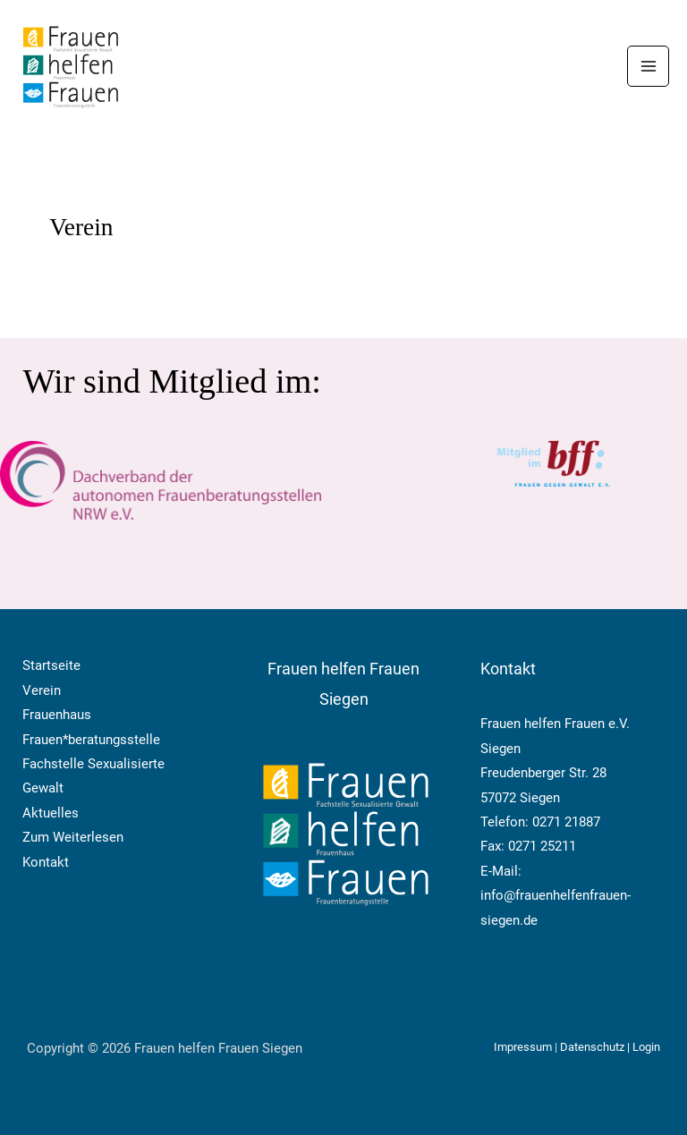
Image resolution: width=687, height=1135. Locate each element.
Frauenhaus (56, 715)
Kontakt (45, 862)
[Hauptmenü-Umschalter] (648, 67)
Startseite (51, 665)
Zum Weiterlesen (72, 837)
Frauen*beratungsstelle (91, 740)
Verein (41, 690)
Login (646, 1047)
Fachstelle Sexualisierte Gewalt (93, 776)
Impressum (524, 1047)
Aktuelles (50, 813)
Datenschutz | (596, 1047)
